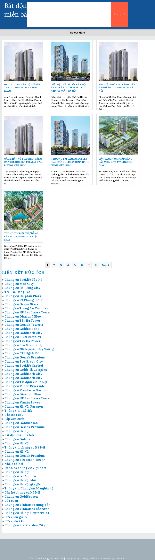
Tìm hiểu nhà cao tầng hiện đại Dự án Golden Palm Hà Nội (117, 87)
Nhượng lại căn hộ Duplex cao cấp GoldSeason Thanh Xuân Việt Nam (70, 162)
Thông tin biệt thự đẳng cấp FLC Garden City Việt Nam (21, 236)
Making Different (89, 558)
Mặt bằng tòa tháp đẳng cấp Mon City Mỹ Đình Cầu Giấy (116, 162)
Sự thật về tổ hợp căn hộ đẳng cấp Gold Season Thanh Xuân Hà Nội (68, 87)
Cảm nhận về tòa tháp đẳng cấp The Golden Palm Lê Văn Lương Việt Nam (23, 162)
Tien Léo (120, 558)
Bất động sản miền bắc (51, 558)
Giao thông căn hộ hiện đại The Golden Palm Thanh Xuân (22, 87)
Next (105, 265)
